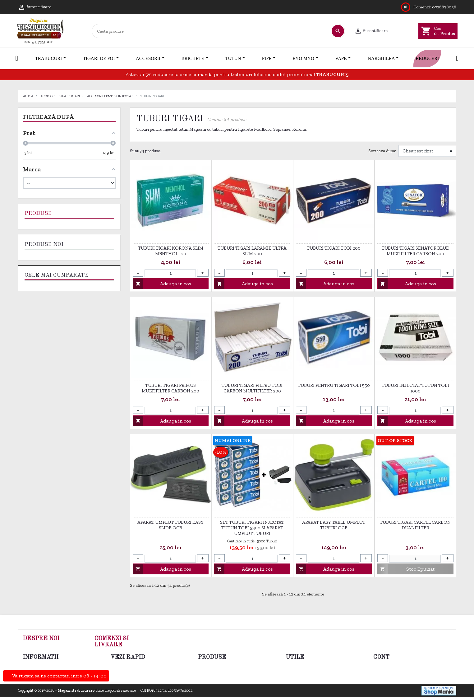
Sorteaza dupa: (382, 150)
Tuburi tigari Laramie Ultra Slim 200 (252, 250)
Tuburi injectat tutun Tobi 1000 (415, 388)
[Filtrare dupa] (427, 151)
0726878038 (444, 7)
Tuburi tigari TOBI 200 (334, 248)
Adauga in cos (162, 283)
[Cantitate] (170, 273)
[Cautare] (211, 31)
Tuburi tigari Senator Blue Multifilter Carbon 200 (415, 250)
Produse (38, 213)
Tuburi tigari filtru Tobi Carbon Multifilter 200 (252, 388)
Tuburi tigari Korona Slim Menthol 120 (170, 250)
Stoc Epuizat (406, 569)
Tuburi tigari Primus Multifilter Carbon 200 (170, 388)
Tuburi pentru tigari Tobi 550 (334, 385)
